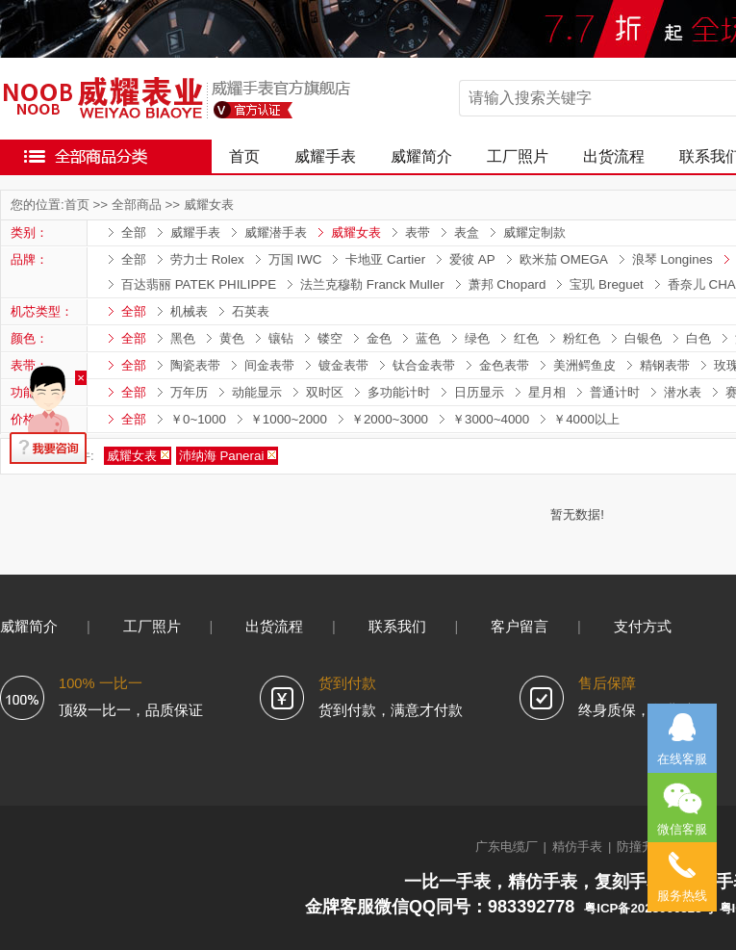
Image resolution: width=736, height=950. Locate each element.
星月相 (547, 392)
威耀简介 (421, 156)
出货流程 (614, 156)
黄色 (231, 338)
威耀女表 (209, 204)
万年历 (189, 392)
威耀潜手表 (275, 232)
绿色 (477, 338)
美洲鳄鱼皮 (584, 365)
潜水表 (682, 392)
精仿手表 (577, 846)
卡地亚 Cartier (385, 259)
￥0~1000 (198, 419)
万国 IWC (295, 259)
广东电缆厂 (506, 846)
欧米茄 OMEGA (564, 259)
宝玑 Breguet (606, 284)
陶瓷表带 (195, 365)
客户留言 (519, 626)
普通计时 (615, 392)
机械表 (189, 311)
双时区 (324, 392)
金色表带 (504, 365)
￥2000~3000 (389, 419)
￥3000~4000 (490, 419)
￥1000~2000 (288, 419)
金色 (379, 338)
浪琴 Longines (672, 259)
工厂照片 (517, 156)
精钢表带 (665, 365)
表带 (417, 232)
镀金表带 (343, 365)
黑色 (182, 338)
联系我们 (397, 626)
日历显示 (479, 392)
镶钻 (280, 338)
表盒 (466, 232)
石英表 (250, 311)
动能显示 (257, 392)
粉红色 (581, 338)
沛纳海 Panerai (222, 456)
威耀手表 (325, 156)
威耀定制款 (534, 232)
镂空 (330, 338)
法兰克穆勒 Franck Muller (372, 284)
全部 (133, 232)
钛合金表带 (424, 365)
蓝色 (428, 338)
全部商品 (137, 204)
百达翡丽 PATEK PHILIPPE (198, 284)
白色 (698, 338)
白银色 (643, 338)
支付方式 (643, 626)
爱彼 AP (472, 259)
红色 (526, 338)
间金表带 (269, 365)
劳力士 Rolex (207, 259)
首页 (244, 156)
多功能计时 (399, 392)
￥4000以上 (586, 419)
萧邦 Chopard (507, 284)
